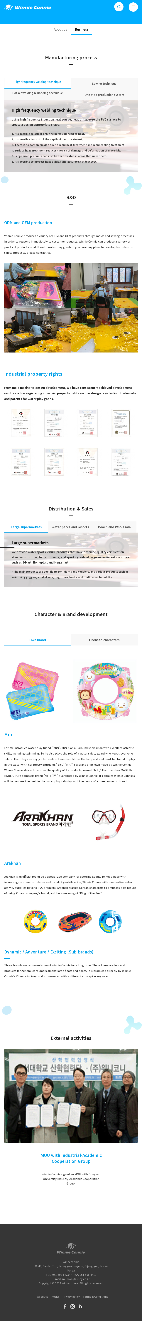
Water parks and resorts (70, 527)
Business (82, 29)
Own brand (37, 640)
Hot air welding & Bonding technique (37, 93)
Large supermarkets (26, 527)
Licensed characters (104, 640)
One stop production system (104, 95)
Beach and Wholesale (114, 527)
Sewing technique (104, 83)
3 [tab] (75, 1194)
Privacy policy (71, 1296)
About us (60, 29)
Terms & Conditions (95, 1296)
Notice (55, 1296)
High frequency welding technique (37, 82)
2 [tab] (71, 1194)
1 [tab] (67, 1194)
